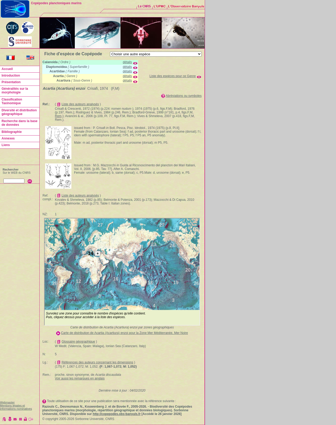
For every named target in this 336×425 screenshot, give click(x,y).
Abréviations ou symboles (184, 96)
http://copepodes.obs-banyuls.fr (117, 414)
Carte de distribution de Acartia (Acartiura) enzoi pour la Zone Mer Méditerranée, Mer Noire (124, 333)
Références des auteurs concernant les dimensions (97, 362)
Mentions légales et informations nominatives (16, 407)
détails (127, 62)
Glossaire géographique (78, 341)
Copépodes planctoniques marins (56, 3)
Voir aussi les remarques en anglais (79, 378)
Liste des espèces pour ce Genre (173, 76)
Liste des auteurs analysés (80, 104)
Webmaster (7, 402)
